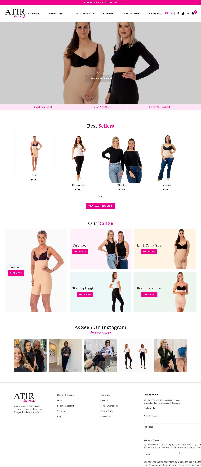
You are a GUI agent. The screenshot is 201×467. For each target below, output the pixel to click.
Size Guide (105, 394)
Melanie (166, 160)
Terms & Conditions (109, 405)
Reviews (104, 400)
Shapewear (33, 13)
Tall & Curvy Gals (84, 13)
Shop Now (16, 273)
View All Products (100, 205)
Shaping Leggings (57, 13)
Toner (34, 155)
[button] (99, 196)
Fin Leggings (78, 160)
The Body (122, 160)
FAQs (59, 400)
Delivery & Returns (65, 394)
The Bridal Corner (131, 13)
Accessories (155, 13)
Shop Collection (100, 78)
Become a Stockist (65, 405)
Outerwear (108, 13)
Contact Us (105, 416)
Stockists (61, 411)
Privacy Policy (106, 411)
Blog (59, 416)
